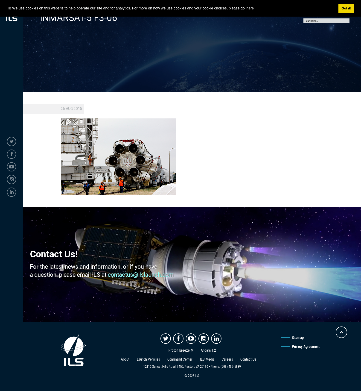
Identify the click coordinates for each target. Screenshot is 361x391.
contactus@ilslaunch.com (141, 274)
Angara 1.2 (208, 350)
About (125, 359)
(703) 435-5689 (231, 367)
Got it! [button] (346, 8)
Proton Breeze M (180, 350)
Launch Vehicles (148, 359)
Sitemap (298, 337)
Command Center (179, 359)
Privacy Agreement (306, 346)
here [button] (250, 8)
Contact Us (248, 359)
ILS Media (207, 359)
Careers (227, 359)
